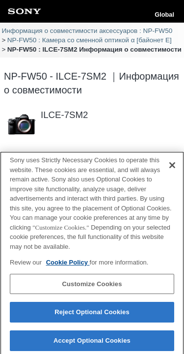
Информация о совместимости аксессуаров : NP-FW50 (86, 30)
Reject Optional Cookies (92, 315)
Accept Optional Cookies (92, 343)
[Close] (172, 168)
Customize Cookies (92, 287)
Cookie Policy (68, 265)
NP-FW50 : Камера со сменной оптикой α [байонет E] (89, 40)
